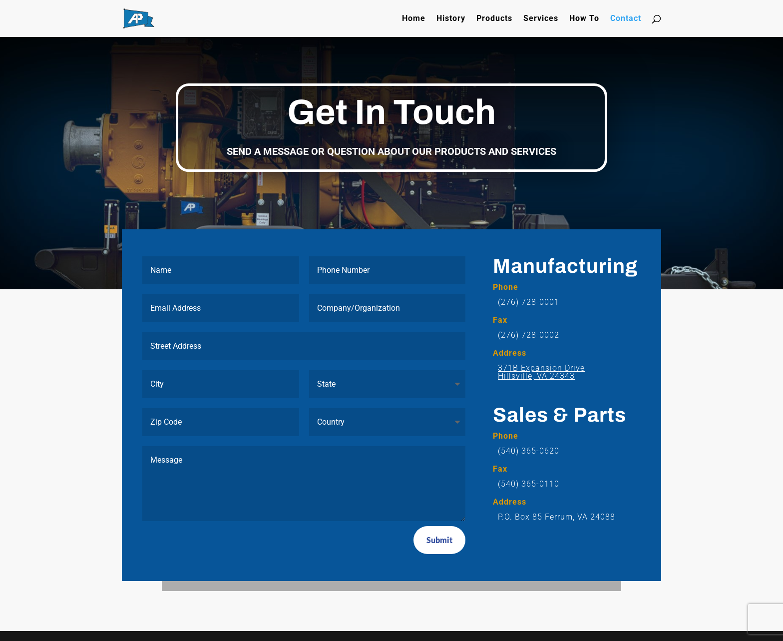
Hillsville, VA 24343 (536, 376)
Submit (439, 540)
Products (494, 19)
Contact (625, 19)
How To (584, 19)
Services (540, 19)
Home (413, 19)
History (450, 19)
